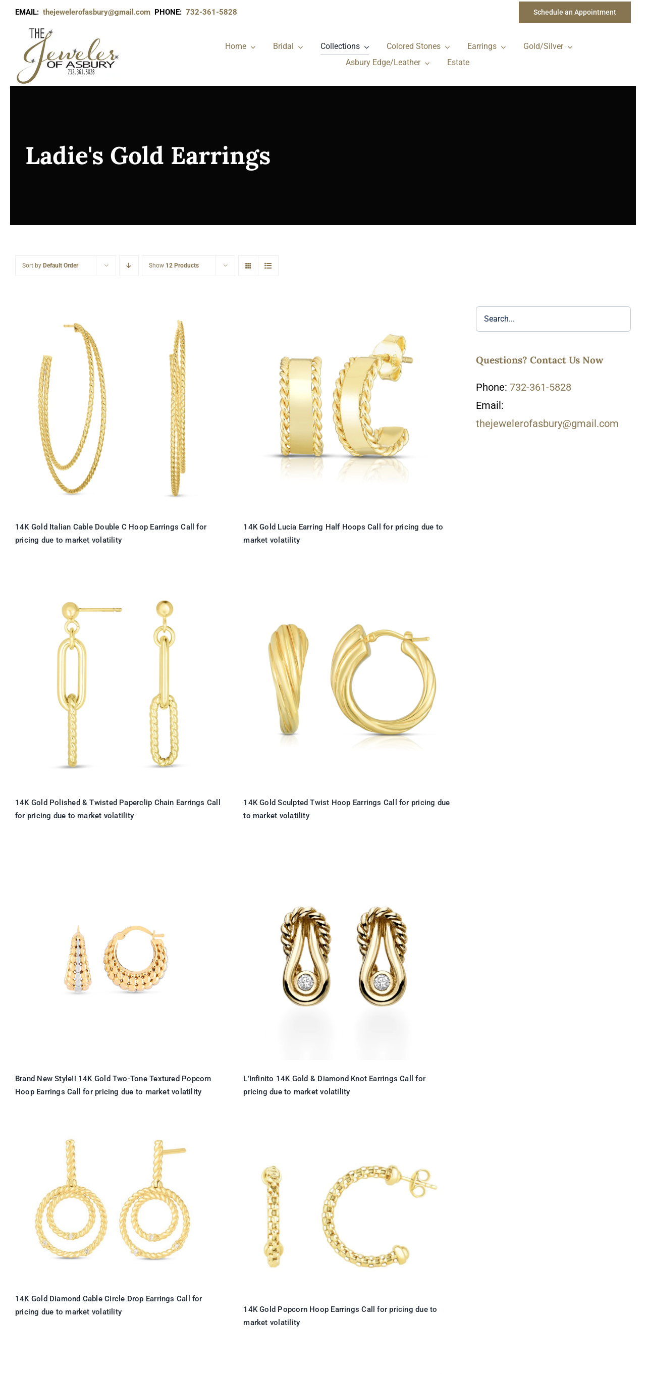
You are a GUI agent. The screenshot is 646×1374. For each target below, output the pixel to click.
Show (174, 265)
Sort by (50, 265)
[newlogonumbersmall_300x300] (68, 30)
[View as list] (268, 266)
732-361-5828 (540, 387)
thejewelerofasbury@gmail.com (98, 12)
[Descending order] (129, 265)
